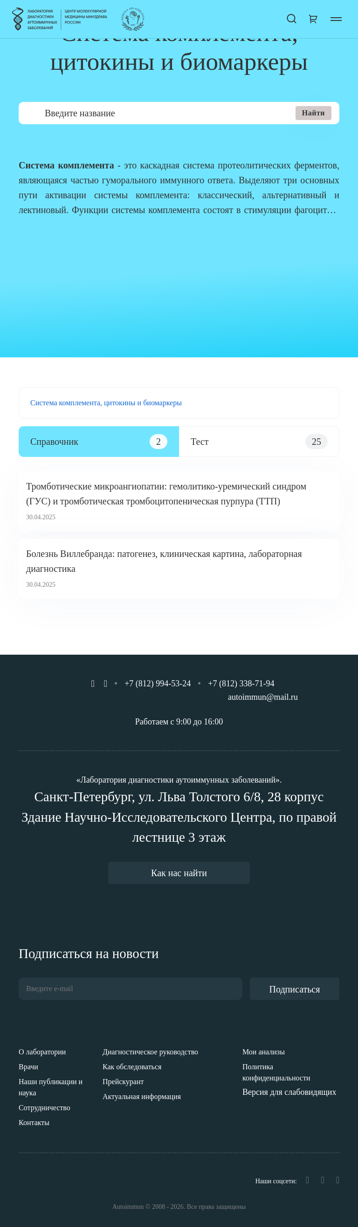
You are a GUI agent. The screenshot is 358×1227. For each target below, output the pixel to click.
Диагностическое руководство (150, 1052)
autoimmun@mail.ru (263, 697)
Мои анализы (263, 1052)
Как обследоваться (132, 1067)
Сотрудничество (44, 1108)
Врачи (28, 1067)
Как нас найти (179, 873)
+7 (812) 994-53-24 (157, 683)
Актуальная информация (142, 1096)
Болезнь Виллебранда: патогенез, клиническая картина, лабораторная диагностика (164, 561)
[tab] (99, 441)
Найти (313, 113)
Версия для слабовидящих (289, 1092)
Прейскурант (123, 1082)
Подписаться (294, 989)
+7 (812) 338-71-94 (241, 683)
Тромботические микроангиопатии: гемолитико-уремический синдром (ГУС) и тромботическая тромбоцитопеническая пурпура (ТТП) (166, 493)
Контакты (34, 1122)
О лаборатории (42, 1052)
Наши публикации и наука (51, 1087)
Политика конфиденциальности (276, 1072)
